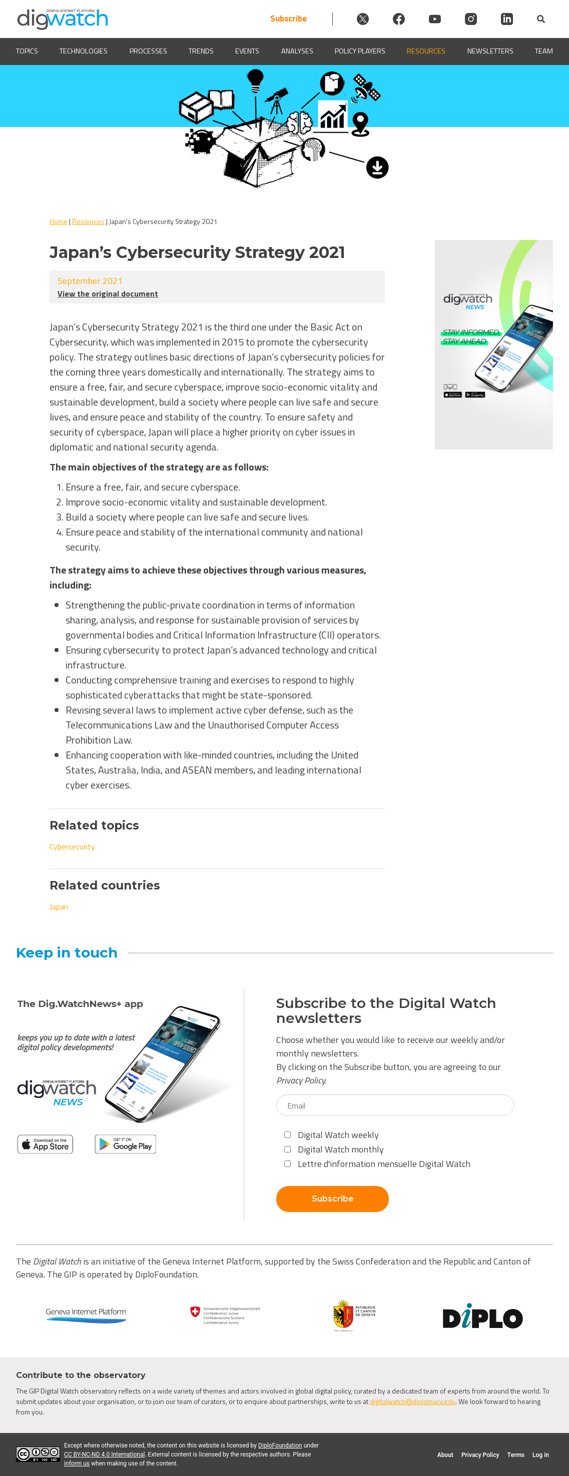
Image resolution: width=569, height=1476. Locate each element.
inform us (77, 1463)
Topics (27, 51)
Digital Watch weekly (331, 1135)
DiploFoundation (280, 1445)
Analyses (297, 51)
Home (59, 221)
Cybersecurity (72, 846)
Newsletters (490, 51)
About (445, 1455)
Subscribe (288, 18)
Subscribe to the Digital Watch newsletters (386, 1011)
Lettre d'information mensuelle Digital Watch (377, 1163)
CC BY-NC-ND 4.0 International (104, 1454)
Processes (148, 51)
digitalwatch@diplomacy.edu (412, 1401)
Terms (515, 1455)
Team (544, 51)
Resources (426, 51)
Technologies (84, 51)
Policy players (360, 51)
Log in (540, 1455)
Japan (59, 906)
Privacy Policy (300, 1080)
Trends (201, 51)
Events (247, 51)
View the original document (108, 294)
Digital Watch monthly (334, 1149)
